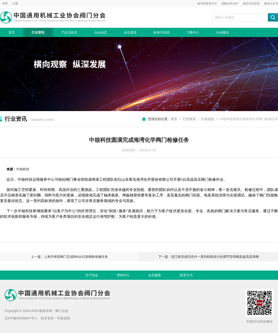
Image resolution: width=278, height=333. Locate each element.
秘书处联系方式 (207, 3)
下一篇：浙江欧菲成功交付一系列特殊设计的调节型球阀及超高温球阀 (208, 256)
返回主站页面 (251, 3)
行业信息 (207, 119)
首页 (11, 32)
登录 (5, 3)
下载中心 (192, 32)
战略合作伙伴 (229, 3)
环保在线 (63, 318)
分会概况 (222, 32)
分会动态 (100, 32)
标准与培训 (161, 32)
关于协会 (91, 275)
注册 (15, 3)
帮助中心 (123, 275)
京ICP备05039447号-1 (21, 318)
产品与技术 (69, 32)
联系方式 (186, 275)
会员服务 (154, 275)
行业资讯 (38, 32)
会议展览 (130, 32)
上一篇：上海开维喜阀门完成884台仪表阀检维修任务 (69, 256)
